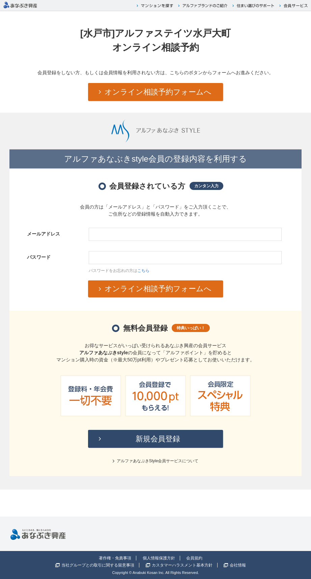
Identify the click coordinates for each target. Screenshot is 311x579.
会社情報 (238, 565)
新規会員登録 (158, 439)
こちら (143, 270)
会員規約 (194, 558)
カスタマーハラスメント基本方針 (182, 565)
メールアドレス (43, 234)
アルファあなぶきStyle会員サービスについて (158, 461)
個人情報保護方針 (159, 558)
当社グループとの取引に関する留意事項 (97, 565)
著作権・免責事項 (115, 558)
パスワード (39, 257)
